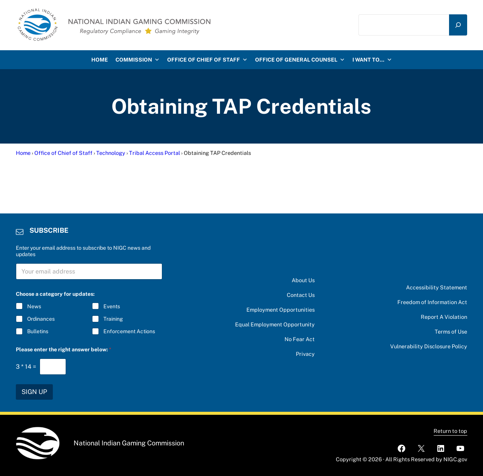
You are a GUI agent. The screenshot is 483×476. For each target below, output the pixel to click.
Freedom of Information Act (432, 302)
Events (111, 306)
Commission (137, 59)
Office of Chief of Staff (207, 59)
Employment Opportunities (280, 309)
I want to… (372, 59)
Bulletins (37, 332)
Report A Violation (444, 317)
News (34, 306)
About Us (303, 280)
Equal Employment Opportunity (275, 324)
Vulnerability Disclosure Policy (428, 346)
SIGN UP (34, 392)
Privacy (305, 354)
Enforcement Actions (129, 332)
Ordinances (41, 319)
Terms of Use (451, 331)
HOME (99, 60)
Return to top (450, 431)
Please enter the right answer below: (63, 349)
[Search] (458, 24)
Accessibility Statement (436, 287)
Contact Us (301, 295)
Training (113, 319)
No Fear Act (300, 339)
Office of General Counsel (300, 59)
